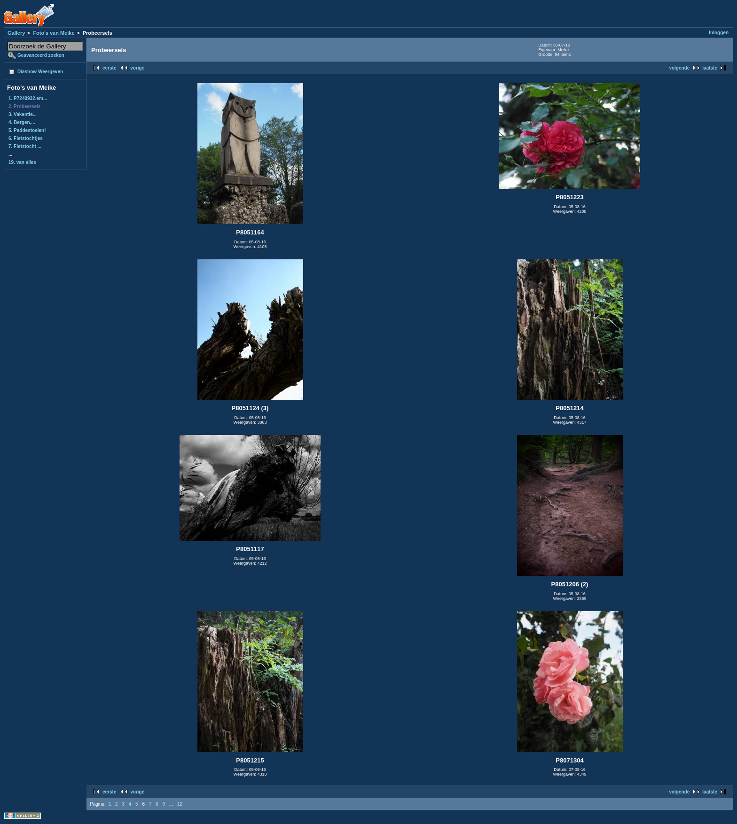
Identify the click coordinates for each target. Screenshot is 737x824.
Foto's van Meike (53, 33)
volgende (679, 67)
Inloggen (719, 32)
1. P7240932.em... (27, 98)
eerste (109, 67)
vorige (137, 67)
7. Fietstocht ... (24, 146)
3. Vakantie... (22, 114)
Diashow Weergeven (40, 71)
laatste (709, 67)
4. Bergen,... (21, 122)
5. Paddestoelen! (27, 130)
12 (179, 804)
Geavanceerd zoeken (40, 55)
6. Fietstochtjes (25, 138)
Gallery (16, 33)
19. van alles (22, 162)
